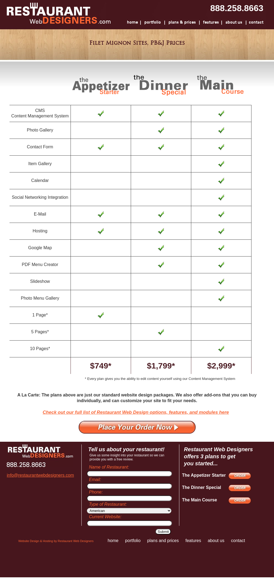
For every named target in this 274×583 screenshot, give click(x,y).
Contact (255, 22)
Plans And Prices (182, 22)
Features (210, 22)
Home (133, 22)
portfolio (133, 540)
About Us (234, 22)
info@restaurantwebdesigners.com (40, 475)
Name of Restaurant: (109, 467)
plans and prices (163, 540)
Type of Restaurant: (108, 504)
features (193, 540)
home (113, 540)
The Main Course (199, 500)
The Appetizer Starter (204, 475)
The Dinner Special (201, 487)
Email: (95, 479)
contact (238, 540)
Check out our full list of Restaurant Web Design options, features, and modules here (136, 412)
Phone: (96, 492)
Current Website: (105, 516)
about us (216, 540)
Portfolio (153, 22)
